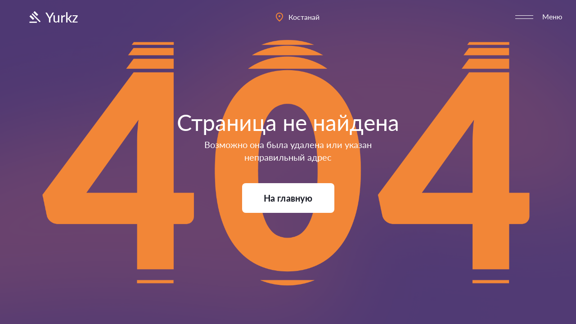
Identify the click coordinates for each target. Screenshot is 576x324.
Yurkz (52, 17)
